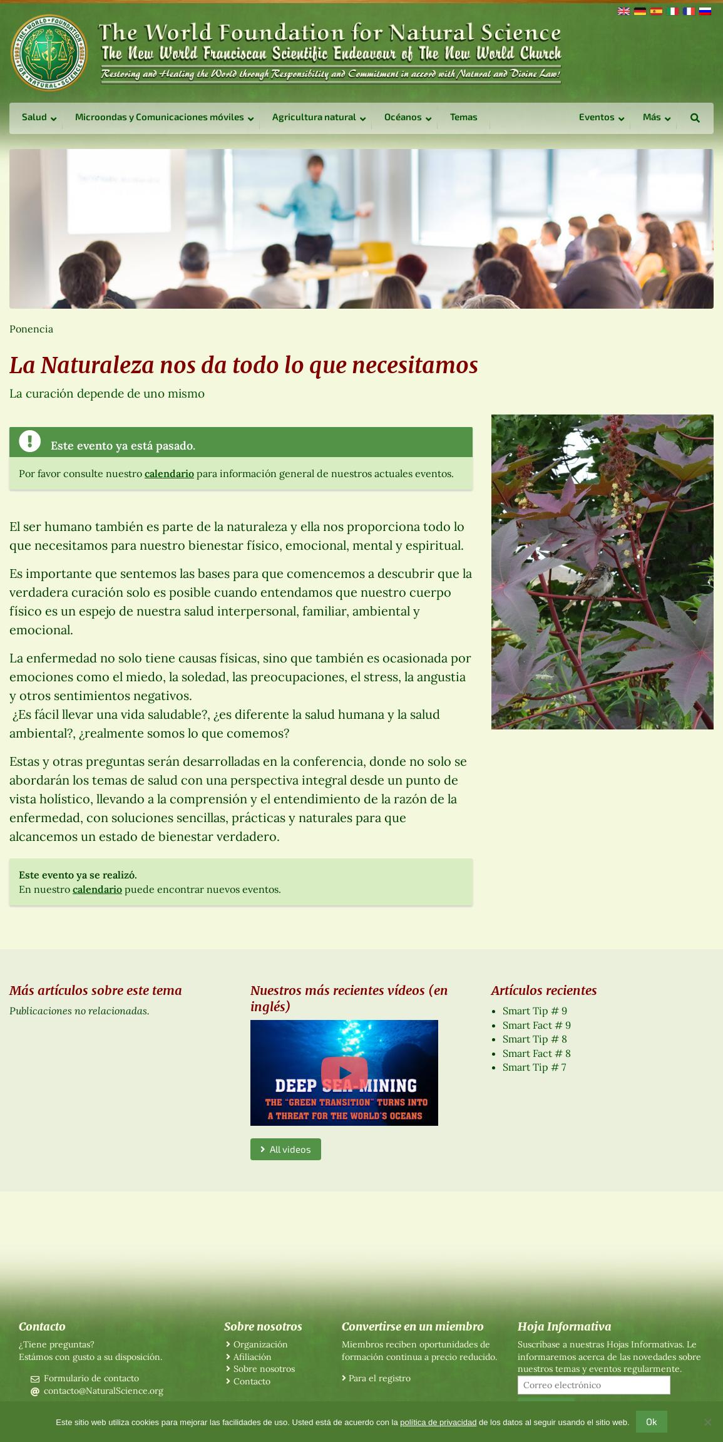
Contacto (251, 1381)
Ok (651, 1421)
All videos (285, 1149)
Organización (260, 1344)
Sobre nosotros (264, 1368)
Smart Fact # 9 (537, 1025)
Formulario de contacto (91, 1378)
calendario (169, 473)
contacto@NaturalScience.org (103, 1390)
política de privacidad (438, 1422)
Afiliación (252, 1356)
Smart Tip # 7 (534, 1067)
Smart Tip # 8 (535, 1039)
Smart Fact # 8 (537, 1053)
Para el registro (380, 1378)
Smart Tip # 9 (535, 1010)
